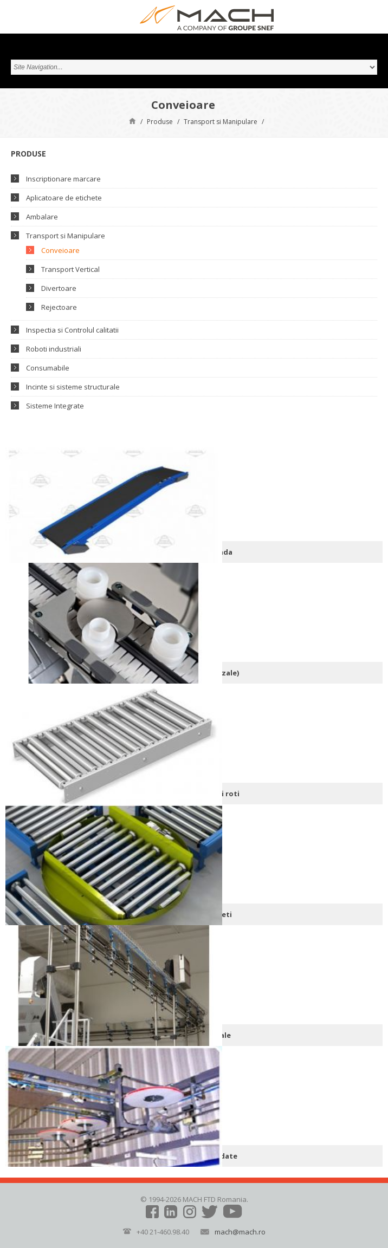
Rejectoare (59, 307)
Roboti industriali (53, 349)
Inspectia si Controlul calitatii (72, 330)
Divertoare (58, 288)
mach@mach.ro (240, 1232)
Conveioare (60, 250)
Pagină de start (132, 120)
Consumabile (47, 368)
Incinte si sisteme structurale (73, 387)
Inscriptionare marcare (63, 179)
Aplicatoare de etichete (64, 198)
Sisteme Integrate (55, 406)
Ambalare (42, 217)
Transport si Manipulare (220, 121)
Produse (160, 121)
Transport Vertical (70, 269)
